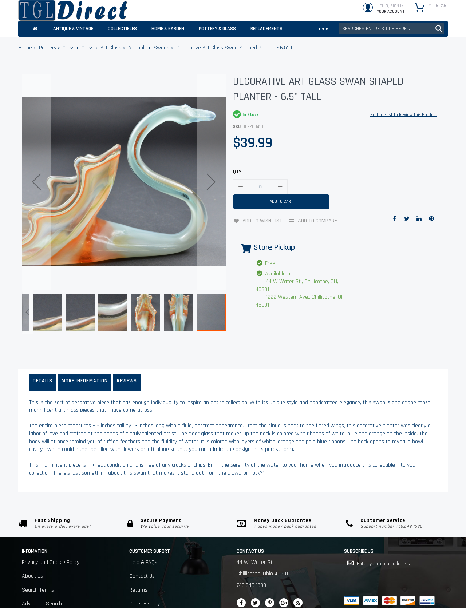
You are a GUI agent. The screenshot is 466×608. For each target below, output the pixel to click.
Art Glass (110, 48)
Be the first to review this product (403, 114)
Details (42, 352)
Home (25, 48)
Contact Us (142, 552)
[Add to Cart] (281, 201)
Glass (88, 48)
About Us (32, 552)
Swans (161, 48)
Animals (137, 48)
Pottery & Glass (57, 48)
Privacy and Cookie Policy (50, 538)
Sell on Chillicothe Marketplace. (58, 594)
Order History (144, 580)
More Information (85, 352)
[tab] (42, 353)
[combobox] (391, 28)
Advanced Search (42, 580)
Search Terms (38, 566)
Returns (138, 566)
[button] (36, 158)
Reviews (127, 352)
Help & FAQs (143, 538)
